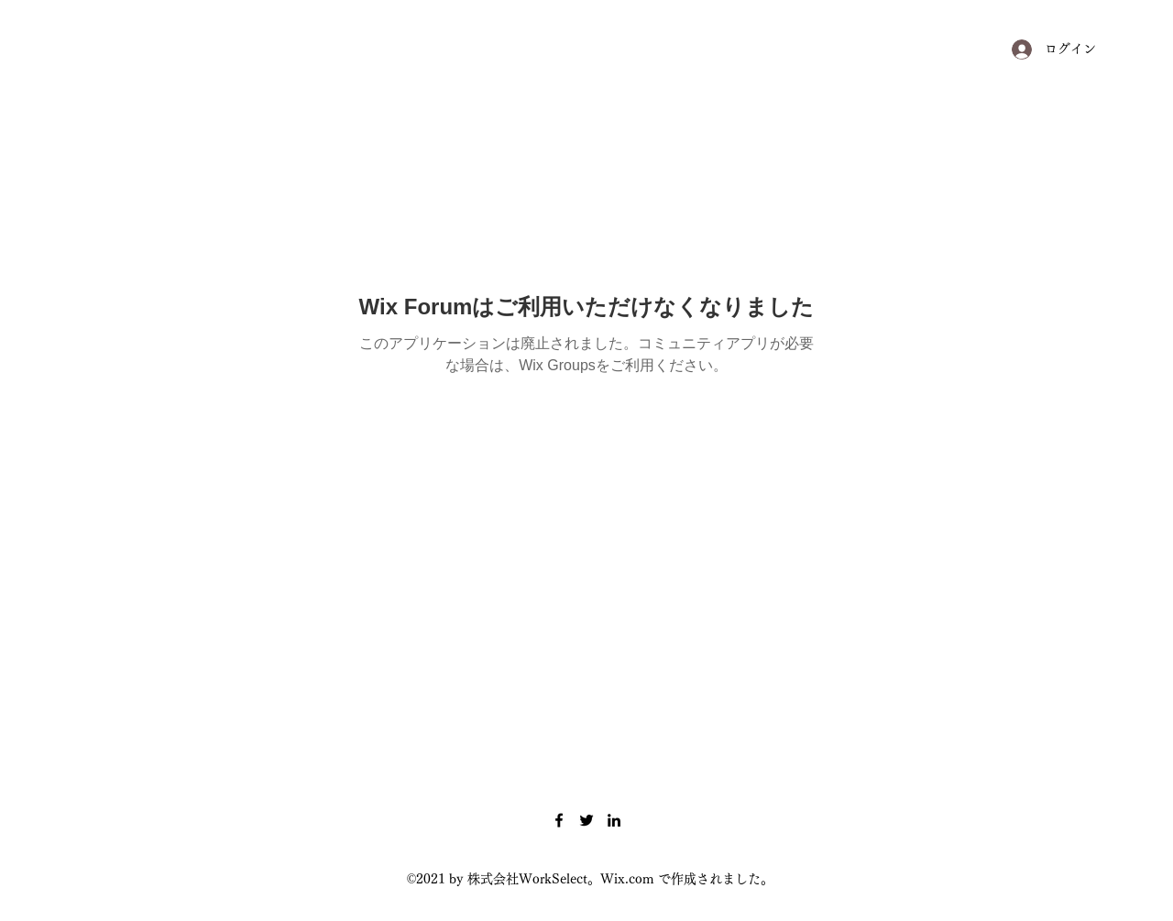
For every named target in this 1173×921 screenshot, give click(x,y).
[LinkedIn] (614, 820)
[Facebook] (559, 820)
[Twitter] (586, 820)
